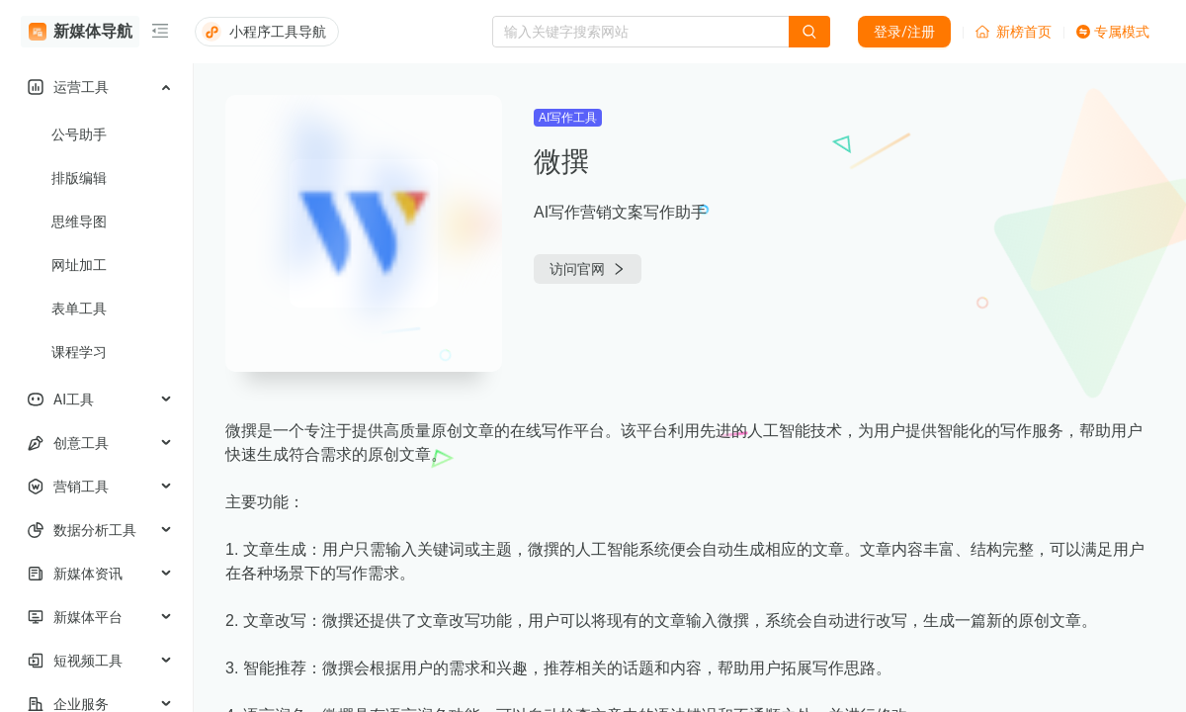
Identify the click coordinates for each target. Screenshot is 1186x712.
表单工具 (79, 308)
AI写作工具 (568, 118)
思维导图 (79, 221)
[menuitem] (96, 87)
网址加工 (79, 265)
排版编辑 (79, 178)
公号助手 (79, 134)
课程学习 (79, 352)
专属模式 (1112, 32)
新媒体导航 (80, 32)
